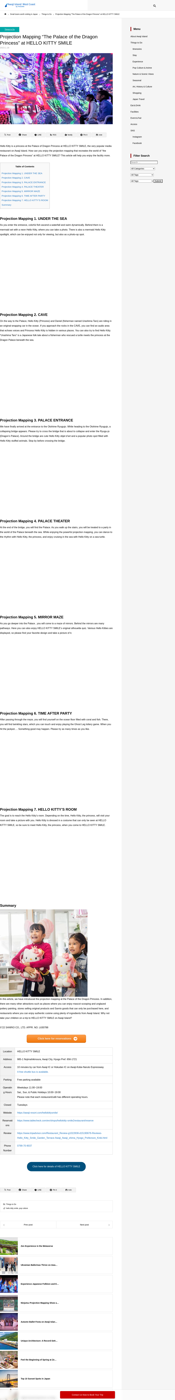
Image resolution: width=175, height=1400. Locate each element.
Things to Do (10, 29)
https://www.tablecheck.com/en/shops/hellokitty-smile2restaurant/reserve (55, 1120)
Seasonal (137, 80)
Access (134, 124)
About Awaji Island (139, 36)
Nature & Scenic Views (143, 74)
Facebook (137, 143)
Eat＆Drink (136, 105)
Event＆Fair (136, 118)
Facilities (135, 112)
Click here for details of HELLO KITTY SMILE (56, 1166)
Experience (138, 61)
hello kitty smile (12, 1208)
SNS (133, 130)
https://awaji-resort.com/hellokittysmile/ (37, 1112)
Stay (135, 55)
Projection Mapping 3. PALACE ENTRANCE (24, 182)
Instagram (137, 137)
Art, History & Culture (142, 86)
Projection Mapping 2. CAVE (16, 177)
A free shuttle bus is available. (33, 1072)
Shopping (137, 93)
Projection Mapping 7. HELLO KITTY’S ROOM (25, 200)
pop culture (23, 1208)
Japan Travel (138, 99)
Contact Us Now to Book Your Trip (87, 1395)
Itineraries (137, 49)
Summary (6, 205)
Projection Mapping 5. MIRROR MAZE (21, 191)
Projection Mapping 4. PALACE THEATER (23, 186)
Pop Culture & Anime (142, 68)
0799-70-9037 (24, 1145)
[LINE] (38, 134)
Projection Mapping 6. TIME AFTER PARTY (23, 196)
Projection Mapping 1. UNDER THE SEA (22, 173)
